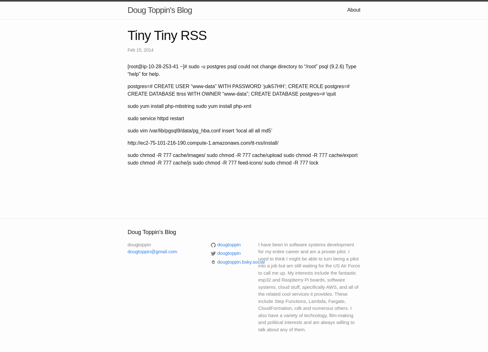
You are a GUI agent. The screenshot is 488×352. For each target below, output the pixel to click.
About (354, 10)
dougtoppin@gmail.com (152, 251)
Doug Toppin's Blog (160, 10)
